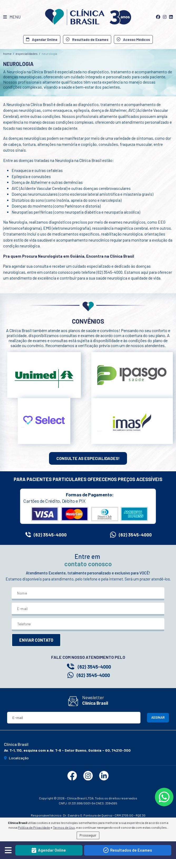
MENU (12, 16)
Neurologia (49, 53)
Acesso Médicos (133, 39)
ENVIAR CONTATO (36, 640)
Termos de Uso (64, 827)
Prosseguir (88, 835)
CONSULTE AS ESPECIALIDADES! (88, 458)
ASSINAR (158, 717)
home (7, 53)
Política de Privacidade (34, 827)
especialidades (27, 53)
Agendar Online (41, 39)
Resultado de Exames (87, 39)
